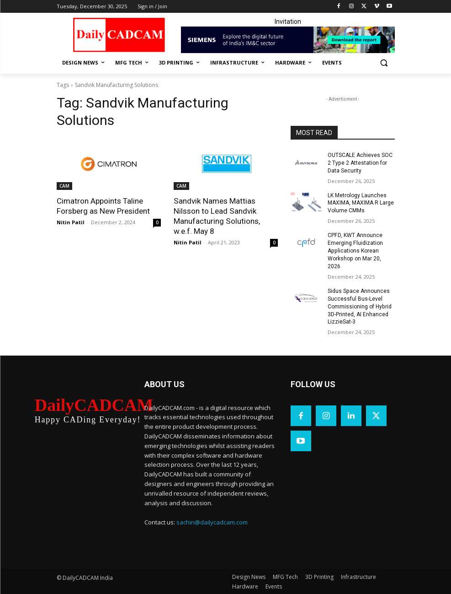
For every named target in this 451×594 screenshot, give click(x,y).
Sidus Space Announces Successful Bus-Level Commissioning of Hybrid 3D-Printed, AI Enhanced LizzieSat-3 (359, 305)
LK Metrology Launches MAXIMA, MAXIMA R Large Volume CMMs (361, 203)
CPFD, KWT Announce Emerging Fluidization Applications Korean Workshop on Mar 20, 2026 (355, 250)
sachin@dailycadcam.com (212, 521)
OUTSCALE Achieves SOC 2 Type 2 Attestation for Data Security (360, 163)
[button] (384, 63)
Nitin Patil (71, 222)
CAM (64, 186)
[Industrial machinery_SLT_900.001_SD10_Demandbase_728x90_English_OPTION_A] (288, 40)
